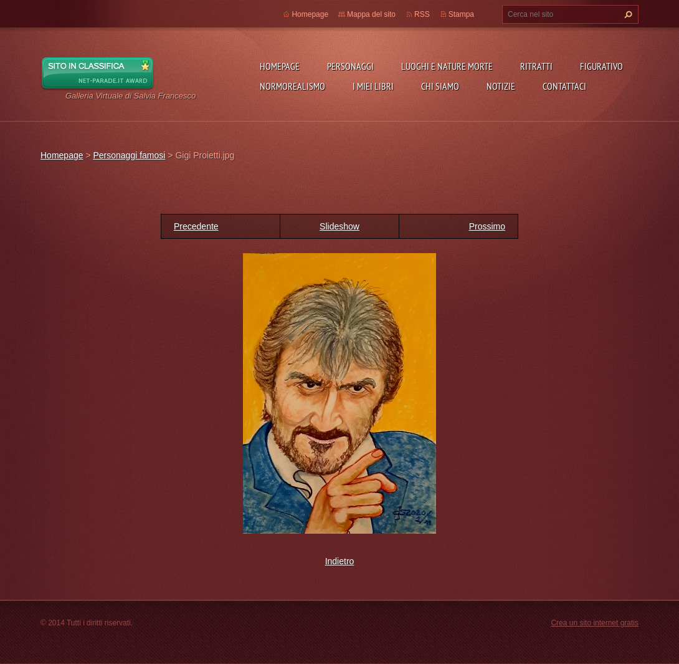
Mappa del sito (371, 14)
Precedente (196, 226)
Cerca (626, 14)
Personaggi (350, 66)
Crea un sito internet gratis (595, 622)
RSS (422, 14)
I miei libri (373, 86)
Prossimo (487, 226)
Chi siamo (440, 86)
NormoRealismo (292, 86)
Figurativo (601, 66)
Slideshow (339, 226)
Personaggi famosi (129, 155)
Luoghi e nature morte (447, 66)
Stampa (461, 14)
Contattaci (564, 86)
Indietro (339, 561)
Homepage (280, 66)
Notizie (501, 86)
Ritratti (536, 66)
